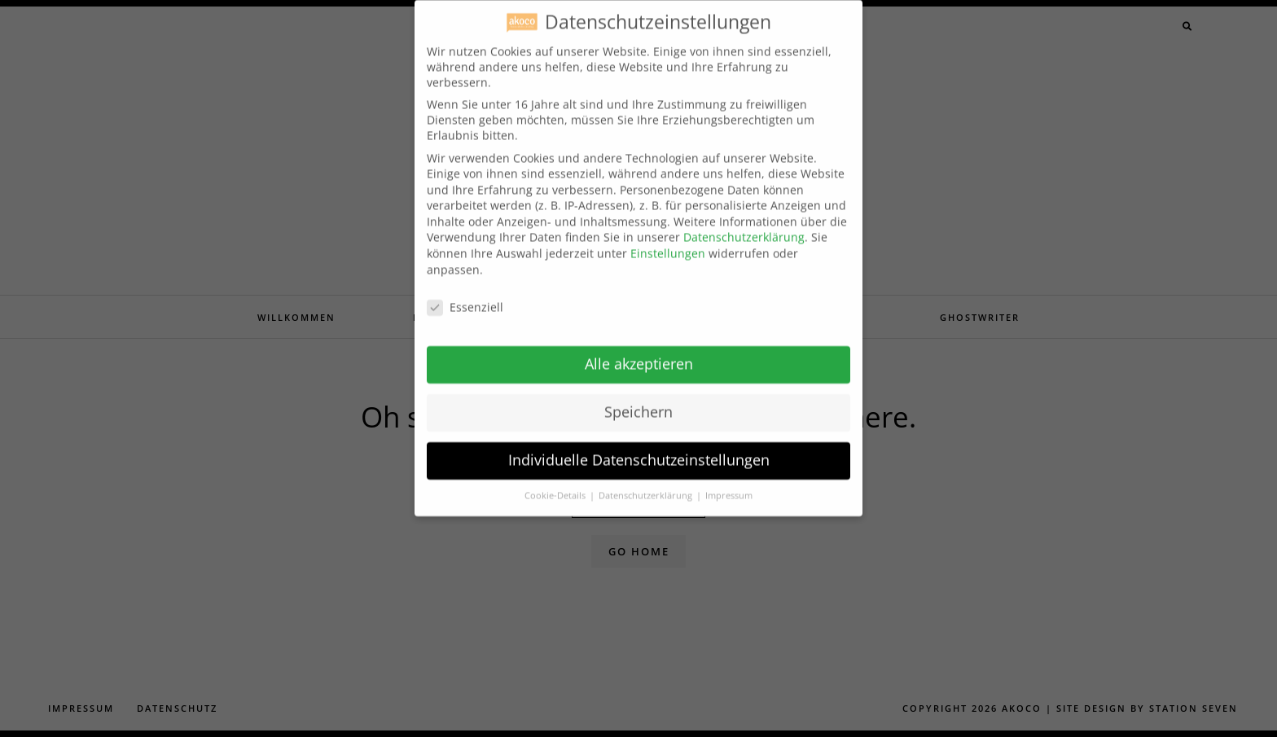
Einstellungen (667, 241)
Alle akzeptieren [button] (639, 352)
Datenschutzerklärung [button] (647, 483)
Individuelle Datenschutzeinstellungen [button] (639, 448)
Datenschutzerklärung (744, 225)
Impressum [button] (729, 483)
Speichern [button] (638, 400)
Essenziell (465, 294)
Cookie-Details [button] (556, 483)
